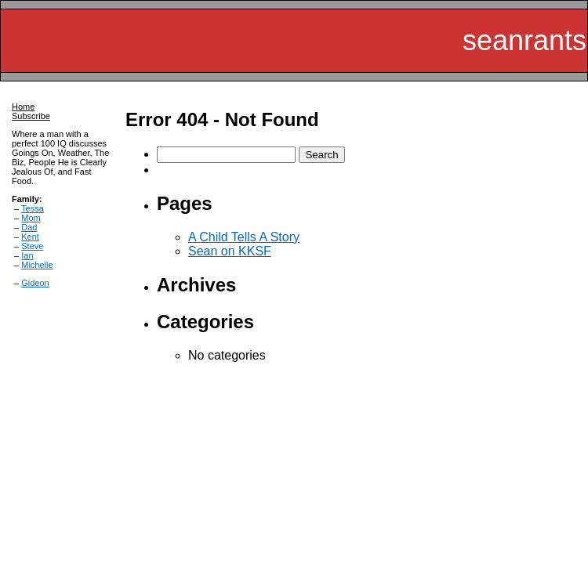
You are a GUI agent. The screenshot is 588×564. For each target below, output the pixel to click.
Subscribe (31, 116)
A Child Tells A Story (243, 237)
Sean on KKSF (229, 251)
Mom (30, 217)
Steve (32, 246)
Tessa (32, 208)
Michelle (37, 264)
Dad (29, 227)
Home (23, 106)
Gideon (35, 282)
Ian (27, 255)
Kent (30, 236)
